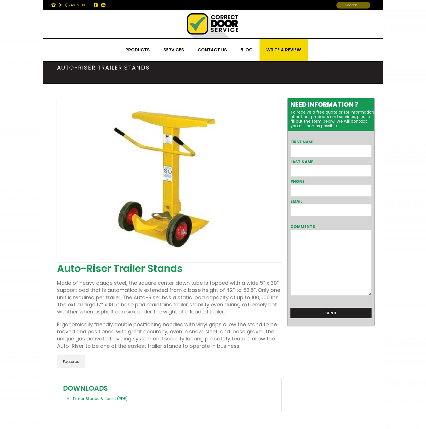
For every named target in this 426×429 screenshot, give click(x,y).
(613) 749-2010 (71, 5)
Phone (297, 181)
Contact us (212, 50)
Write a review (283, 50)
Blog (247, 50)
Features (71, 361)
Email (296, 201)
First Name (302, 142)
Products (137, 50)
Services (173, 50)
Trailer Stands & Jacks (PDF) (100, 398)
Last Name (301, 162)
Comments (302, 226)
